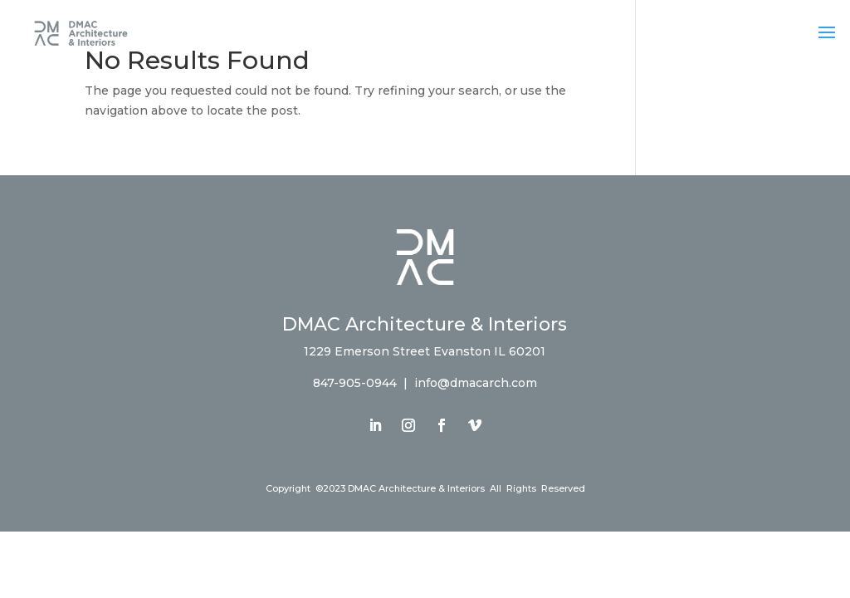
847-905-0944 (355, 382)
